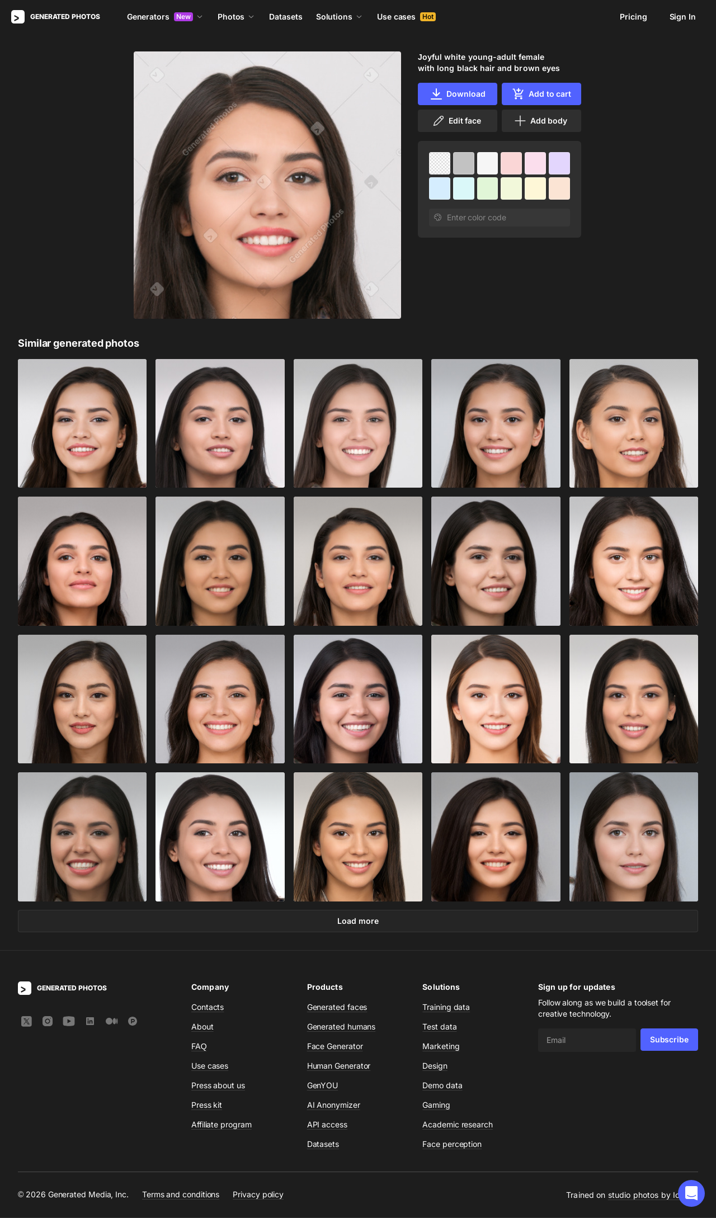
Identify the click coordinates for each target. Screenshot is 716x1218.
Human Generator (339, 1066)
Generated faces (337, 1007)
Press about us (218, 1085)
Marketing (440, 1046)
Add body (540, 121)
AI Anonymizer (333, 1105)
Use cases (406, 16)
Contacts (207, 1007)
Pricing (633, 16)
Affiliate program (221, 1125)
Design (434, 1066)
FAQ (199, 1046)
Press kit (206, 1105)
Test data (439, 1027)
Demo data (442, 1085)
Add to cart (541, 94)
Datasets (285, 16)
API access (327, 1125)
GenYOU (322, 1085)
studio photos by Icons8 (653, 1195)
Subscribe (669, 1040)
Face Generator (335, 1046)
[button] (691, 1193)
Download (457, 94)
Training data (446, 1007)
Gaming (436, 1105)
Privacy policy (258, 1195)
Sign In (683, 16)
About (202, 1027)
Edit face (456, 121)
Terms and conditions (180, 1195)
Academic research (457, 1125)
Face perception (452, 1144)
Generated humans (341, 1027)
